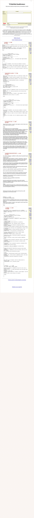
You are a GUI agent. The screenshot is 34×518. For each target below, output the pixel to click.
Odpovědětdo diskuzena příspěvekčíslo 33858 (30, 171)
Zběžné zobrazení (17, 39)
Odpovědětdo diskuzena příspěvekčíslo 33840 (30, 46)
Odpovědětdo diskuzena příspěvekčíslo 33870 (30, 225)
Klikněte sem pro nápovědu (17, 316)
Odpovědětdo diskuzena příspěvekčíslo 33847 (30, 139)
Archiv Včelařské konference (17, 41)
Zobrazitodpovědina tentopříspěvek (30, 50)
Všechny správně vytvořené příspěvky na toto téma (17, 309)
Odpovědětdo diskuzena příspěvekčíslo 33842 (30, 82)
